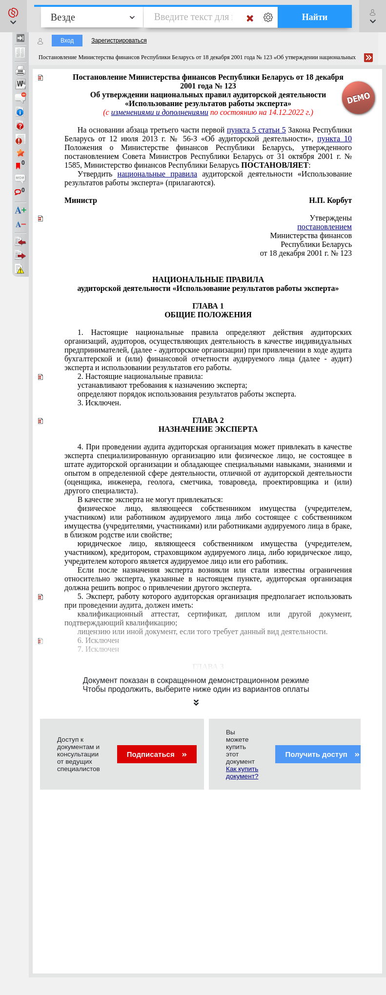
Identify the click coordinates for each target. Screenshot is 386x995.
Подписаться (157, 754)
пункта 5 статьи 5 (256, 130)
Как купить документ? (242, 772)
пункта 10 (334, 138)
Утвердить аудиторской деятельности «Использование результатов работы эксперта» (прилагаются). (208, 178)
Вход (67, 40)
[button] (13, 16)
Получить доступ (322, 754)
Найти (315, 17)
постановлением (324, 226)
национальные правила (157, 174)
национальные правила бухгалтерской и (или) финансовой (208, 350)
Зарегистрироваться (118, 40)
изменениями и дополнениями (159, 112)
